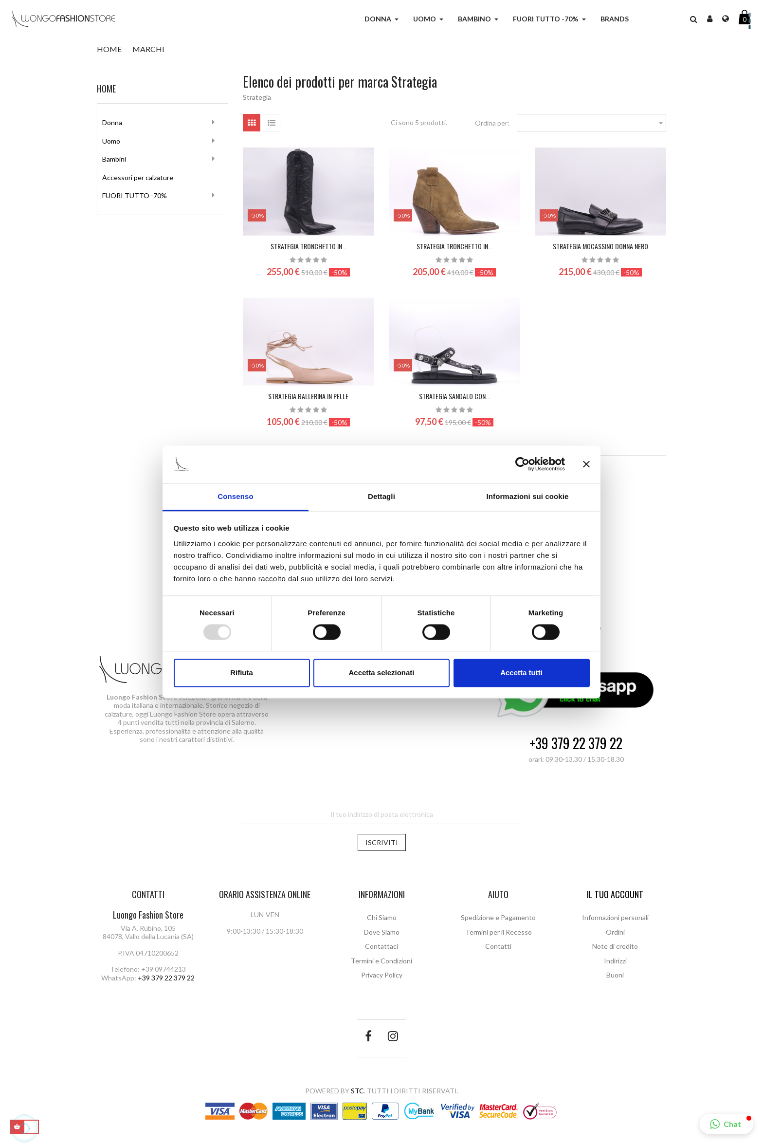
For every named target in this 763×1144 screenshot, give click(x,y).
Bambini (114, 159)
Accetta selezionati (381, 672)
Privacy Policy (381, 975)
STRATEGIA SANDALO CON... (454, 396)
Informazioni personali (615, 917)
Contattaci (381, 946)
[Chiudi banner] (586, 464)
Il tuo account (615, 894)
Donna (112, 122)
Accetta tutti (521, 672)
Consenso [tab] (235, 496)
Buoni (615, 975)
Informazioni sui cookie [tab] (528, 496)
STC (357, 1091)
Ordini (615, 932)
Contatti (498, 946)
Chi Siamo (382, 917)
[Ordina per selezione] (592, 122)
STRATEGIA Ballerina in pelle (308, 396)
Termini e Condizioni (381, 961)
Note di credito (615, 946)
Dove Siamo (382, 932)
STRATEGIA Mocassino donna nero (600, 246)
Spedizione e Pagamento (498, 917)
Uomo (111, 141)
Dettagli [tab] (381, 496)
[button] (726, 1124)
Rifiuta (241, 672)
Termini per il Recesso (498, 932)
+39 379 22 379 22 (575, 743)
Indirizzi (615, 961)
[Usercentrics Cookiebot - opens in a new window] (522, 464)
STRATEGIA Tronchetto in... (308, 246)
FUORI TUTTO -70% (134, 195)
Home (106, 88)
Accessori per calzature (137, 177)
